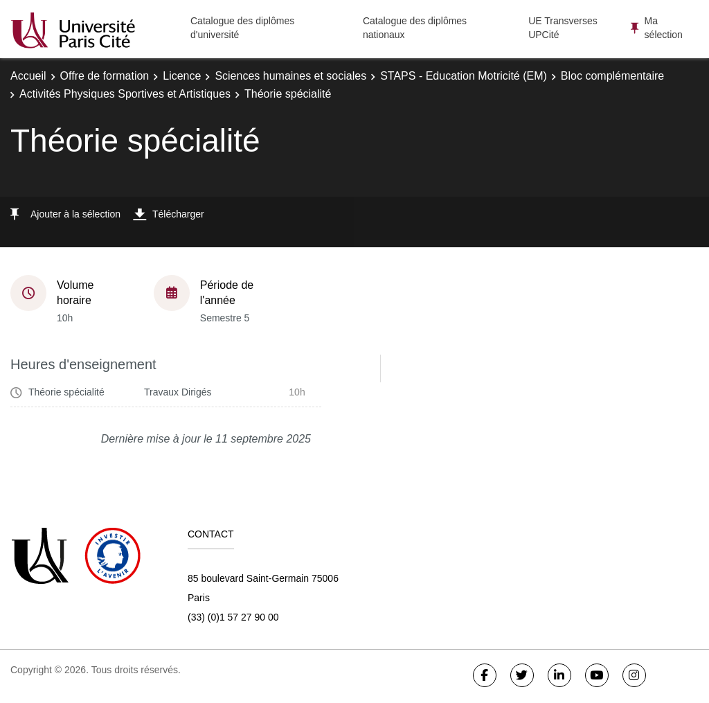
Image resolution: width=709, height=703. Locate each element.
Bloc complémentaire (612, 76)
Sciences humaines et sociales (290, 76)
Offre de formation (105, 76)
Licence (182, 76)
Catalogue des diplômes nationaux (415, 27)
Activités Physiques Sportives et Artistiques (125, 94)
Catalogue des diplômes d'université (242, 27)
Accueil (28, 76)
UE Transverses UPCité (563, 27)
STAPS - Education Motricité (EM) (463, 76)
